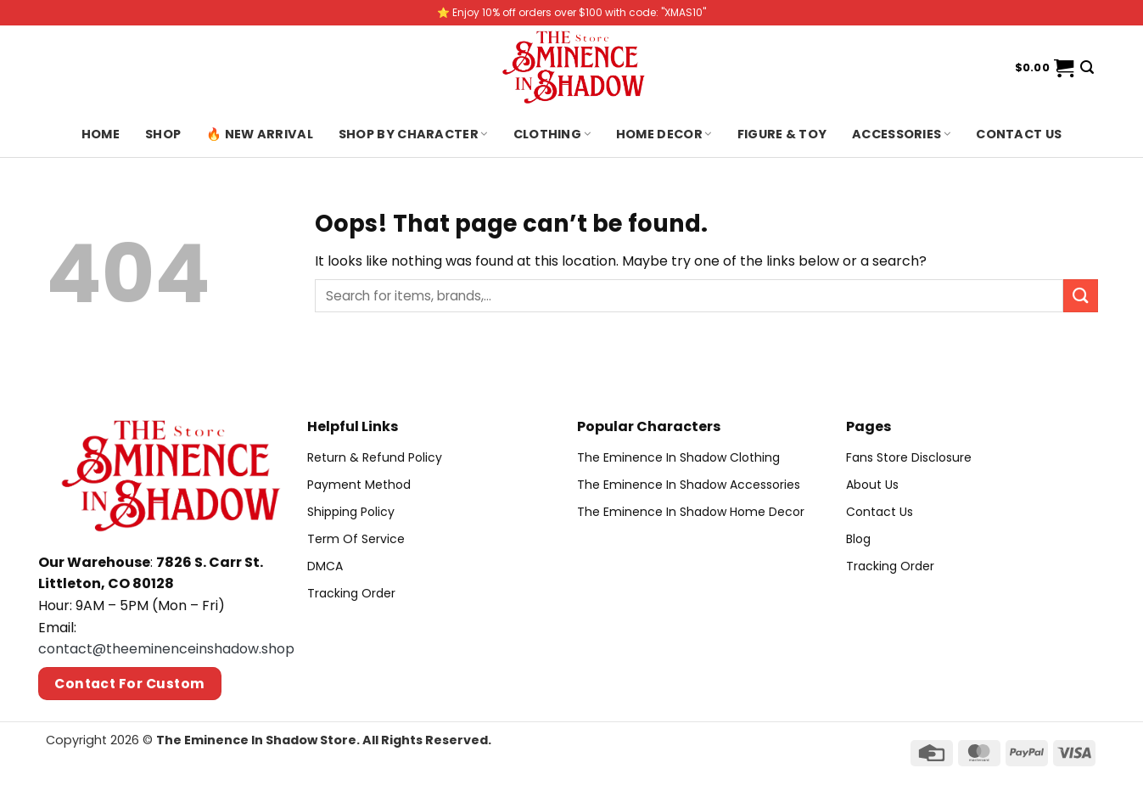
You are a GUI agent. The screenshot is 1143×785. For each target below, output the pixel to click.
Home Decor (664, 134)
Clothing (552, 134)
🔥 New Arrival (259, 134)
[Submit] (1080, 295)
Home (100, 134)
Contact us (1019, 134)
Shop (163, 134)
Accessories (901, 134)
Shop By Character (413, 134)
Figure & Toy (781, 134)
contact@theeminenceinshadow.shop (166, 649)
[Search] (1087, 67)
